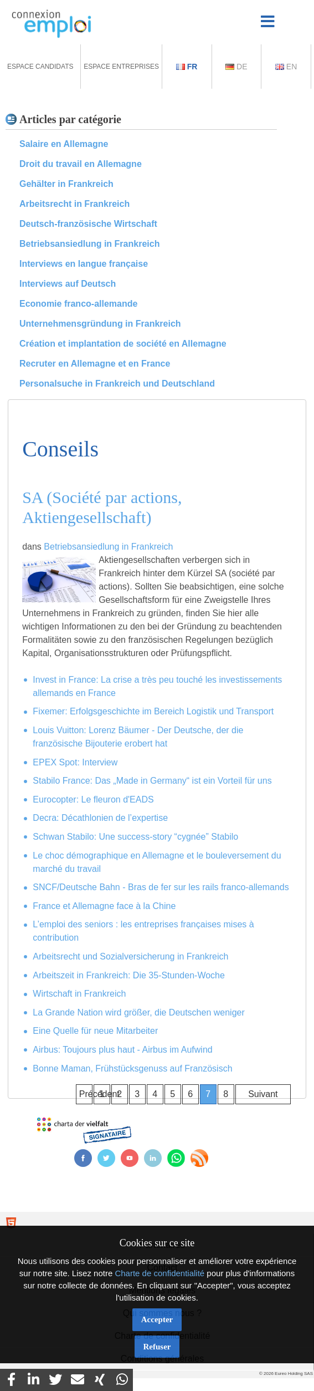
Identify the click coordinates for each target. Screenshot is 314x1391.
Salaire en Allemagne (63, 144)
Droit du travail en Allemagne (80, 164)
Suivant (262, 1094)
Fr (187, 66)
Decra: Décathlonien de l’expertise (100, 818)
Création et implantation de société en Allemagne (123, 343)
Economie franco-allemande (78, 303)
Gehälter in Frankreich (66, 184)
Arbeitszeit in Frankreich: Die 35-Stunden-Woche (129, 975)
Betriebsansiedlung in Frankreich (89, 243)
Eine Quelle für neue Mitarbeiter (95, 1030)
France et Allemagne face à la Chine (104, 906)
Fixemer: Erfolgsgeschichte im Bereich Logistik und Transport (153, 711)
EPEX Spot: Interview (75, 762)
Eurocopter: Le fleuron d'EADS (93, 799)
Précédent (85, 1094)
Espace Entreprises (121, 66)
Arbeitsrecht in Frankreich (74, 204)
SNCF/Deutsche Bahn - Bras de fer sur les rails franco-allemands (161, 887)
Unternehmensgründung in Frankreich (100, 323)
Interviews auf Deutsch (67, 283)
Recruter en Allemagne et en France (94, 363)
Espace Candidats (40, 66)
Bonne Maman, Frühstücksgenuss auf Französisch (132, 1068)
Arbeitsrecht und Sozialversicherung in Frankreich (130, 956)
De (236, 66)
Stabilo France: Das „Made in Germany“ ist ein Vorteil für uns (152, 780)
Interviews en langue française (83, 263)
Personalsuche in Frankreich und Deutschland (117, 383)
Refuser (157, 1346)
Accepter (157, 1319)
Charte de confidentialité (159, 1273)
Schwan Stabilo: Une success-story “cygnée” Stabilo (135, 836)
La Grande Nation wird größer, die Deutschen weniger (138, 1012)
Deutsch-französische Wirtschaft (88, 224)
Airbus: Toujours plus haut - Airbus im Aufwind (122, 1049)
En (286, 66)
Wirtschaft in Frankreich (79, 993)
